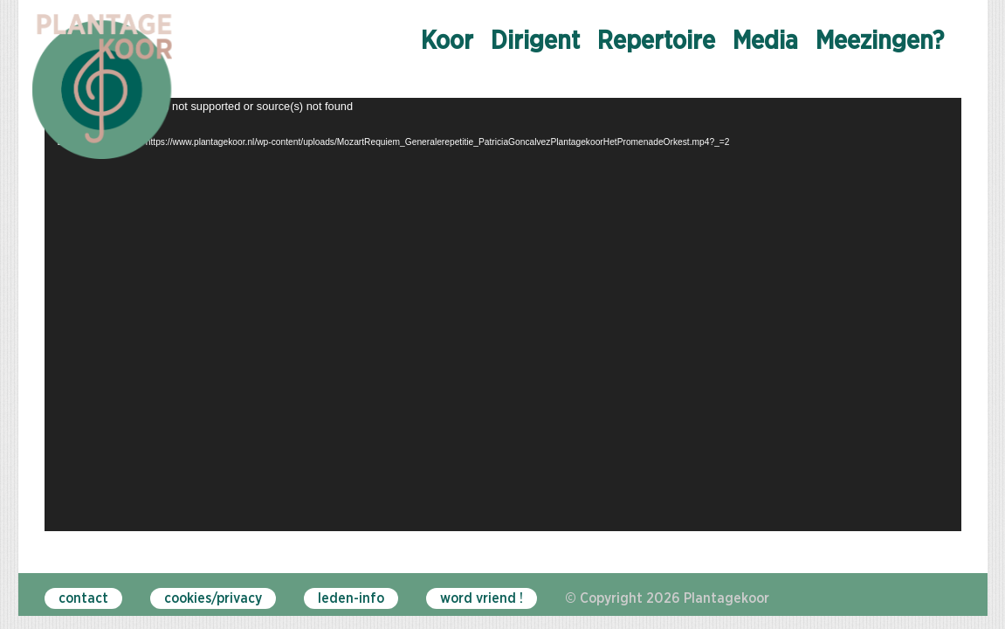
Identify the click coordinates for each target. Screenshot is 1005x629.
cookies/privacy (213, 598)
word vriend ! (481, 598)
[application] (503, 314)
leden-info (351, 598)
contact (83, 598)
